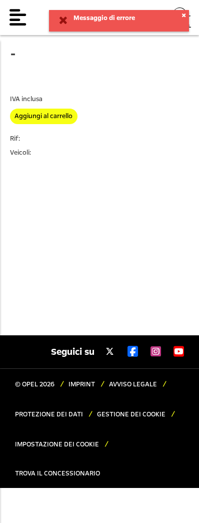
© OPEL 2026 (35, 384)
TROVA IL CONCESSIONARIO (57, 473)
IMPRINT (82, 384)
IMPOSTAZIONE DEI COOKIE (57, 444)
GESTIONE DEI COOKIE (132, 414)
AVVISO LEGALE (133, 384)
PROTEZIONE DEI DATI (49, 414)
